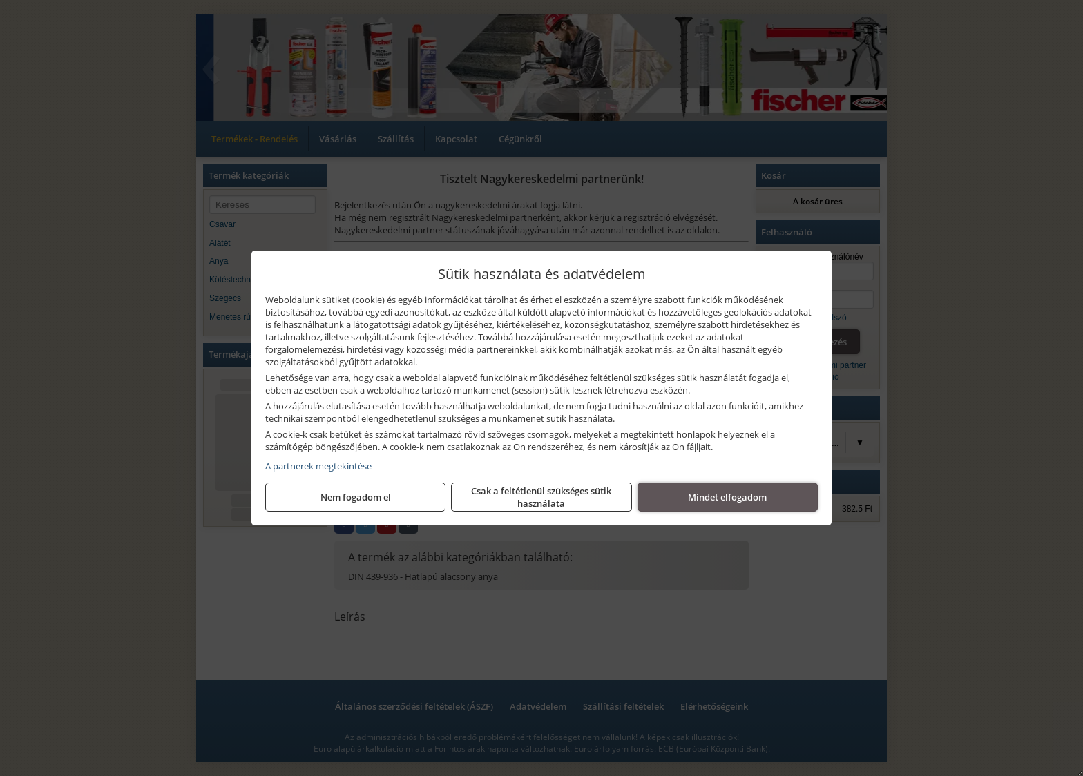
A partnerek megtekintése (318, 466)
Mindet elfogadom (727, 497)
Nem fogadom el (355, 497)
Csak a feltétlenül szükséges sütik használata (541, 497)
